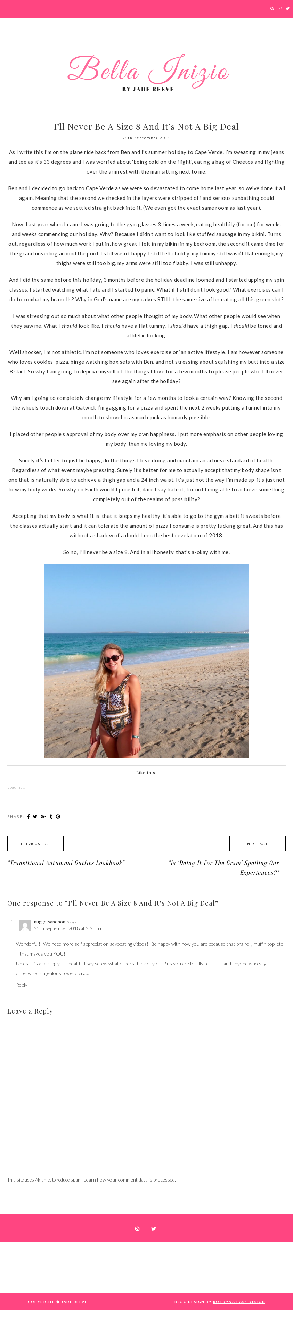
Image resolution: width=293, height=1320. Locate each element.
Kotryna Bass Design (239, 1302)
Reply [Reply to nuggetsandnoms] (21, 985)
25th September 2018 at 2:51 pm (68, 928)
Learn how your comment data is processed (129, 1180)
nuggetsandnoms (51, 921)
